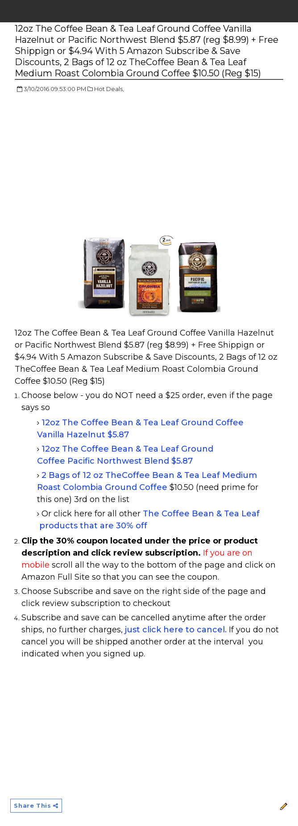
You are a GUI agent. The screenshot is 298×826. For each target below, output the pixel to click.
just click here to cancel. (176, 630)
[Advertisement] (90, 165)
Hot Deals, (109, 88)
